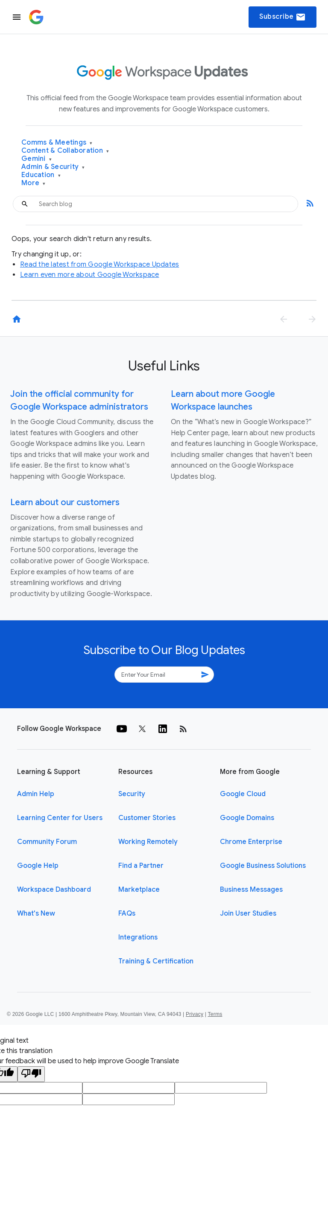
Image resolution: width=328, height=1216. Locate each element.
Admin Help (35, 794)
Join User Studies (248, 913)
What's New (36, 913)
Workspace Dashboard (54, 889)
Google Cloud (243, 794)
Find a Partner (141, 865)
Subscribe (282, 17)
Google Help (38, 865)
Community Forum (47, 842)
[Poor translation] (31, 1074)
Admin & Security (53, 167)
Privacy (194, 1014)
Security (131, 794)
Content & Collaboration (65, 151)
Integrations (138, 937)
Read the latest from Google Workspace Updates (99, 264)
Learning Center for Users (59, 818)
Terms (215, 1014)
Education (41, 175)
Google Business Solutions (263, 865)
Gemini (36, 159)
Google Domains (247, 818)
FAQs (126, 913)
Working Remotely (148, 842)
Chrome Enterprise (251, 842)
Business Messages (251, 889)
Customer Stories (147, 818)
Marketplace (139, 889)
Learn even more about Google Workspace (89, 275)
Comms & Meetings (57, 143)
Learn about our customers (65, 502)
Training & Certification (155, 961)
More (33, 183)
